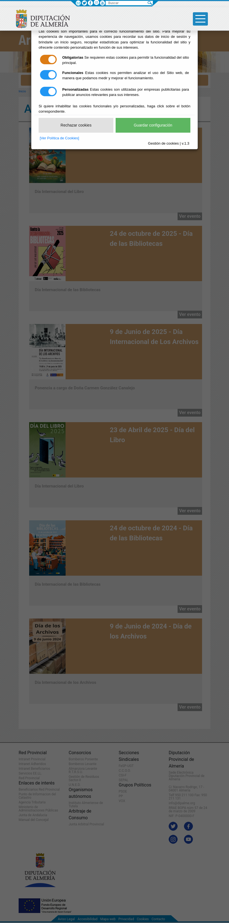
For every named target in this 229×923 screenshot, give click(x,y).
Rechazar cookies (76, 125)
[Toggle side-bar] (200, 19)
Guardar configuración (153, 125)
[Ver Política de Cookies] (59, 138)
